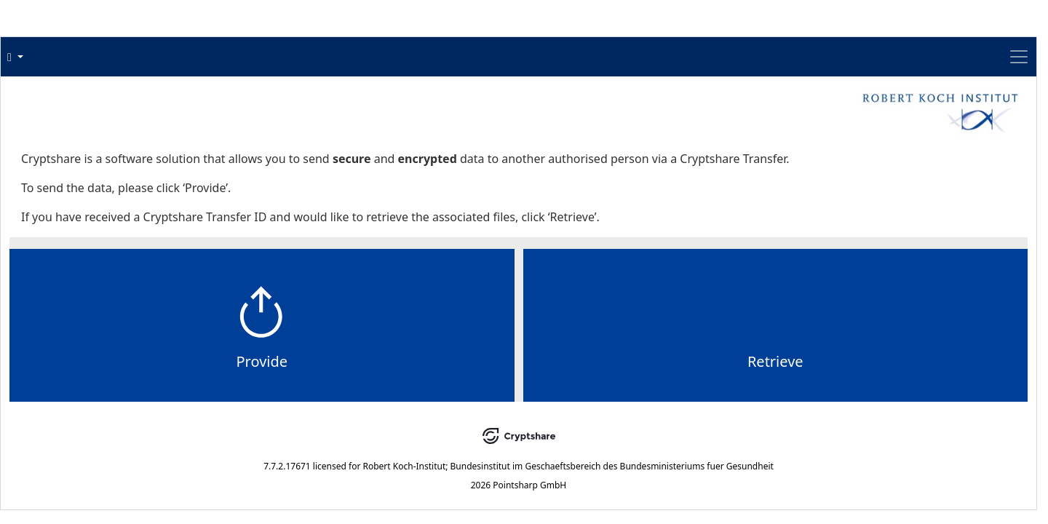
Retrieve (625, 408)
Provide (412, 408)
